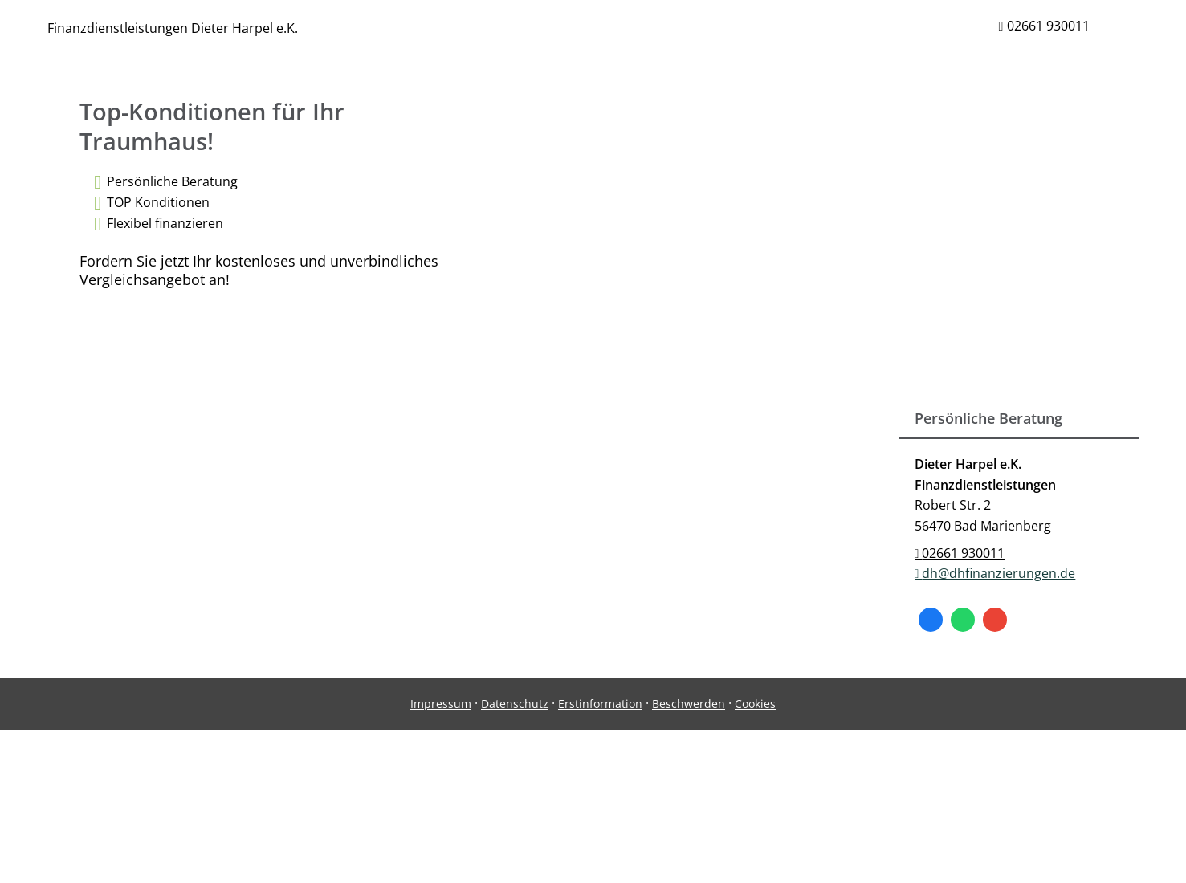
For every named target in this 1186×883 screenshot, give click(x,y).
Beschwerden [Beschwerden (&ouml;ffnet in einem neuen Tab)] (688, 703)
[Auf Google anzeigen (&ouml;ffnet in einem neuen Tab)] (995, 620)
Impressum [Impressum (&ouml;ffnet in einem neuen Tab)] (440, 703)
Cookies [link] (755, 703)
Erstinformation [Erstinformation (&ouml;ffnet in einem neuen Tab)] (600, 703)
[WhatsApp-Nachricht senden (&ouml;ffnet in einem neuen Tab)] (963, 620)
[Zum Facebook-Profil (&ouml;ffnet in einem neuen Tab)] (931, 620)
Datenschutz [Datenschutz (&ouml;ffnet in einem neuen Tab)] (514, 703)
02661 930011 (960, 553)
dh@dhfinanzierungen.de (995, 573)
